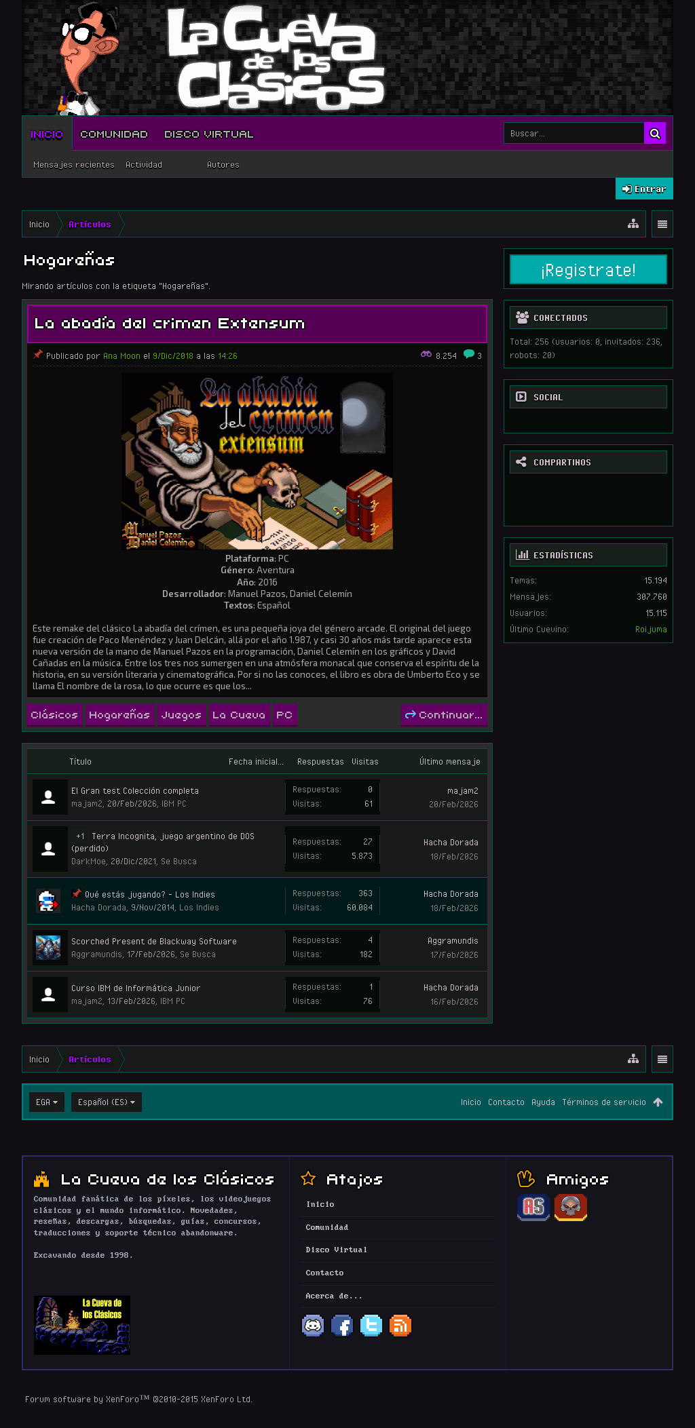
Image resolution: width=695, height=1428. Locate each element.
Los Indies (199, 907)
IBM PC (174, 803)
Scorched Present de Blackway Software (154, 940)
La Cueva (239, 713)
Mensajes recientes (74, 164)
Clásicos (55, 713)
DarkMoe (88, 860)
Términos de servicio (604, 1101)
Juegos (182, 713)
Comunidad (115, 133)
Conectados (560, 317)
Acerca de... (334, 1296)
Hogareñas (120, 713)
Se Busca (179, 860)
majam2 (86, 803)
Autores (223, 164)
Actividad (144, 164)
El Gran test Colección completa (135, 790)
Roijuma (651, 628)
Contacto (506, 1101)
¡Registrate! (588, 269)
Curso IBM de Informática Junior (136, 987)
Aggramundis (96, 953)
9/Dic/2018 (173, 355)
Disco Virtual (210, 133)
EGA (43, 1101)
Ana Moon (121, 355)
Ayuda (543, 1101)
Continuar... (444, 713)
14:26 (228, 355)
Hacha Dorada (451, 841)
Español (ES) (103, 1101)
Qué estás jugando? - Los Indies (150, 894)
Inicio (47, 133)
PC (285, 713)
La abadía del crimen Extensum (170, 321)
